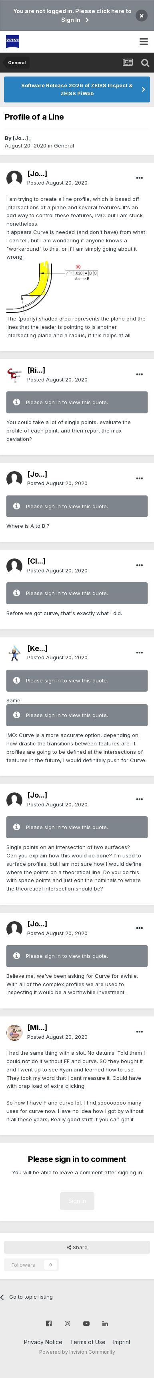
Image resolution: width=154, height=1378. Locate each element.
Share (77, 1247)
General (64, 145)
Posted (57, 182)
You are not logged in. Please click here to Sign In (72, 15)
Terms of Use (88, 1342)
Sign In (77, 1200)
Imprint (121, 1342)
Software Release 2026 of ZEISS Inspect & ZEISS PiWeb (77, 89)
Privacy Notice (43, 1342)
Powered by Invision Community (77, 1352)
